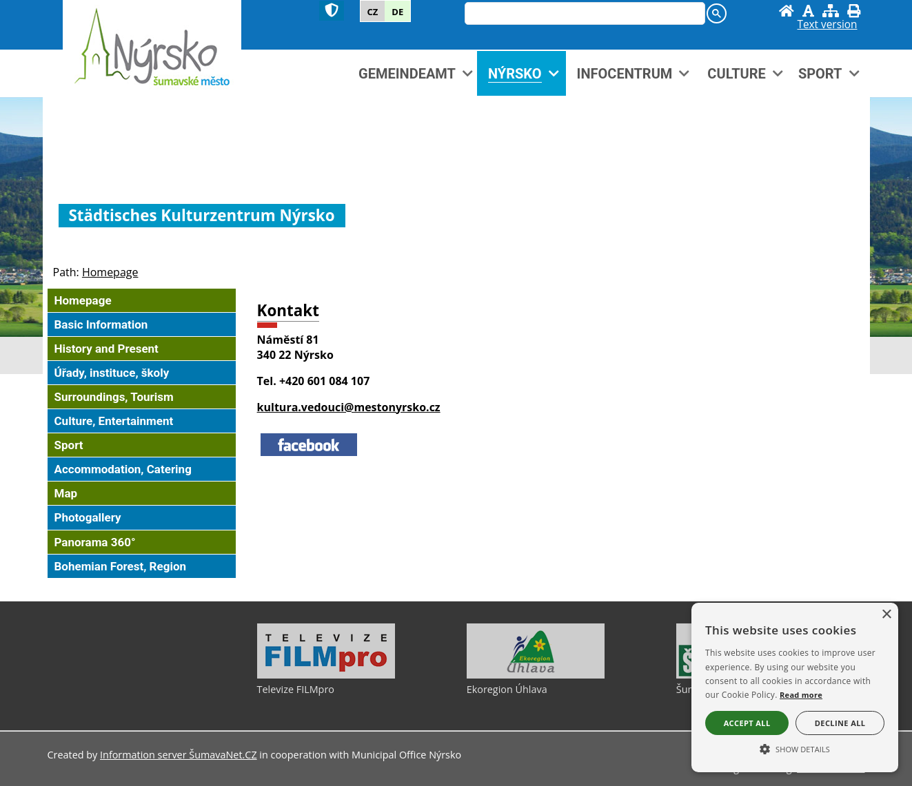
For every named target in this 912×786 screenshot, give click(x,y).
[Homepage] (786, 10)
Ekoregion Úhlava (507, 689)
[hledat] (584, 14)
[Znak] (331, 11)
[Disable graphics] (808, 10)
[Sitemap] (830, 10)
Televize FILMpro (295, 689)
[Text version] (827, 24)
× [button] (886, 615)
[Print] (853, 10)
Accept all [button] (747, 723)
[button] (794, 748)
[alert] (794, 687)
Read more (801, 695)
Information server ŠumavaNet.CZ (178, 754)
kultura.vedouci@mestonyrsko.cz (348, 407)
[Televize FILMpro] (326, 675)
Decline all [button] (840, 723)
